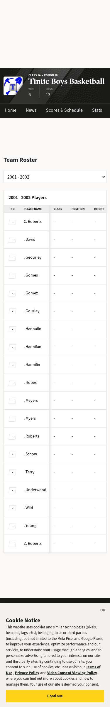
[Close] (103, 617)
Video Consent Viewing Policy (72, 679)
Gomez (31, 293)
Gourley (32, 311)
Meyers (31, 400)
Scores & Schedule (64, 110)
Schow (30, 454)
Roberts (33, 221)
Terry (29, 472)
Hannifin (32, 364)
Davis (29, 239)
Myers (30, 418)
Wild (28, 508)
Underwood (35, 490)
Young (30, 525)
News (31, 110)
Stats (97, 110)
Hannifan (32, 347)
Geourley (33, 257)
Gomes (31, 275)
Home (10, 110)
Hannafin (32, 329)
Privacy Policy (27, 679)
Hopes (30, 382)
